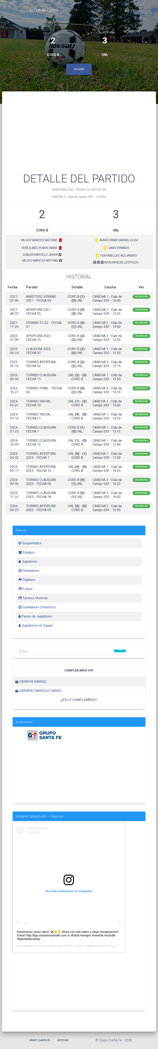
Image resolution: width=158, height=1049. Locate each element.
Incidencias (141, 296)
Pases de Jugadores (35, 616)
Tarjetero (26, 580)
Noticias (63, 1040)
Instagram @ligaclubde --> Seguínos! (40, 816)
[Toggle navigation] (127, 10)
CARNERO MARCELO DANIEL (40, 691)
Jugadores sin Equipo (35, 625)
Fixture (25, 589)
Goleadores (28, 571)
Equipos (26, 552)
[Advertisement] (79, 137)
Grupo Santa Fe (39, 1040)
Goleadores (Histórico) (36, 607)
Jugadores (27, 561)
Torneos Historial (32, 598)
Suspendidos (29, 543)
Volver (79, 69)
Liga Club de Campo (42, 10)
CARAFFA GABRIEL (33, 682)
